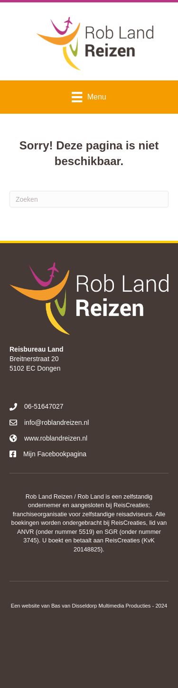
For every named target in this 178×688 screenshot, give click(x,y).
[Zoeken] (89, 199)
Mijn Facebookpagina (54, 454)
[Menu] (88, 97)
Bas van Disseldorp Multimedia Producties (101, 606)
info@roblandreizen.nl (56, 422)
